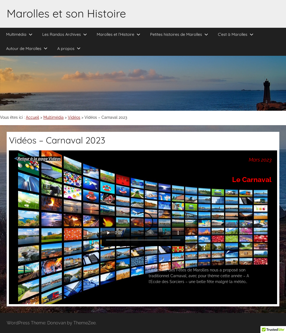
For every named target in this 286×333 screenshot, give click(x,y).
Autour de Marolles (27, 48)
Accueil (32, 117)
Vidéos (74, 117)
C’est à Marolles (235, 34)
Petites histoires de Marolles (179, 34)
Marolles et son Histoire (66, 13)
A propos (69, 48)
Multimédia (19, 34)
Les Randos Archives (64, 34)
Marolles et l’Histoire (118, 34)
